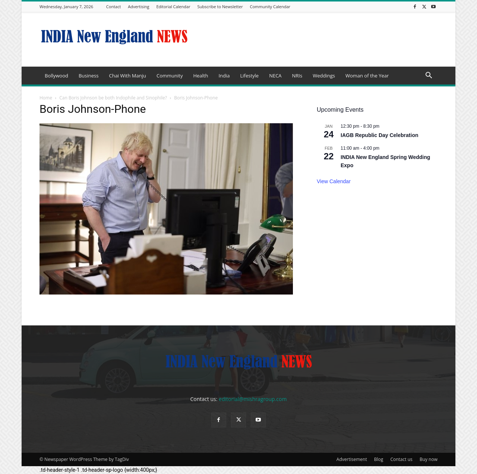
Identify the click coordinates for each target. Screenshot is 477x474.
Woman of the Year (367, 75)
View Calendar (334, 181)
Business (89, 75)
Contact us (401, 459)
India (224, 75)
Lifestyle (249, 75)
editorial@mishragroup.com (253, 399)
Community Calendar (270, 6)
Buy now (428, 459)
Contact (113, 6)
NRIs (297, 75)
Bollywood (56, 75)
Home (46, 98)
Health (200, 75)
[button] (428, 76)
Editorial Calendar (173, 6)
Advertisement (352, 459)
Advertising (138, 6)
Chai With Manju (127, 75)
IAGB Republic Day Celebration (379, 135)
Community (170, 75)
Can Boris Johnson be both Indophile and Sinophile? (113, 98)
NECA (275, 75)
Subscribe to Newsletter (220, 6)
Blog (378, 459)
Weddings (324, 75)
